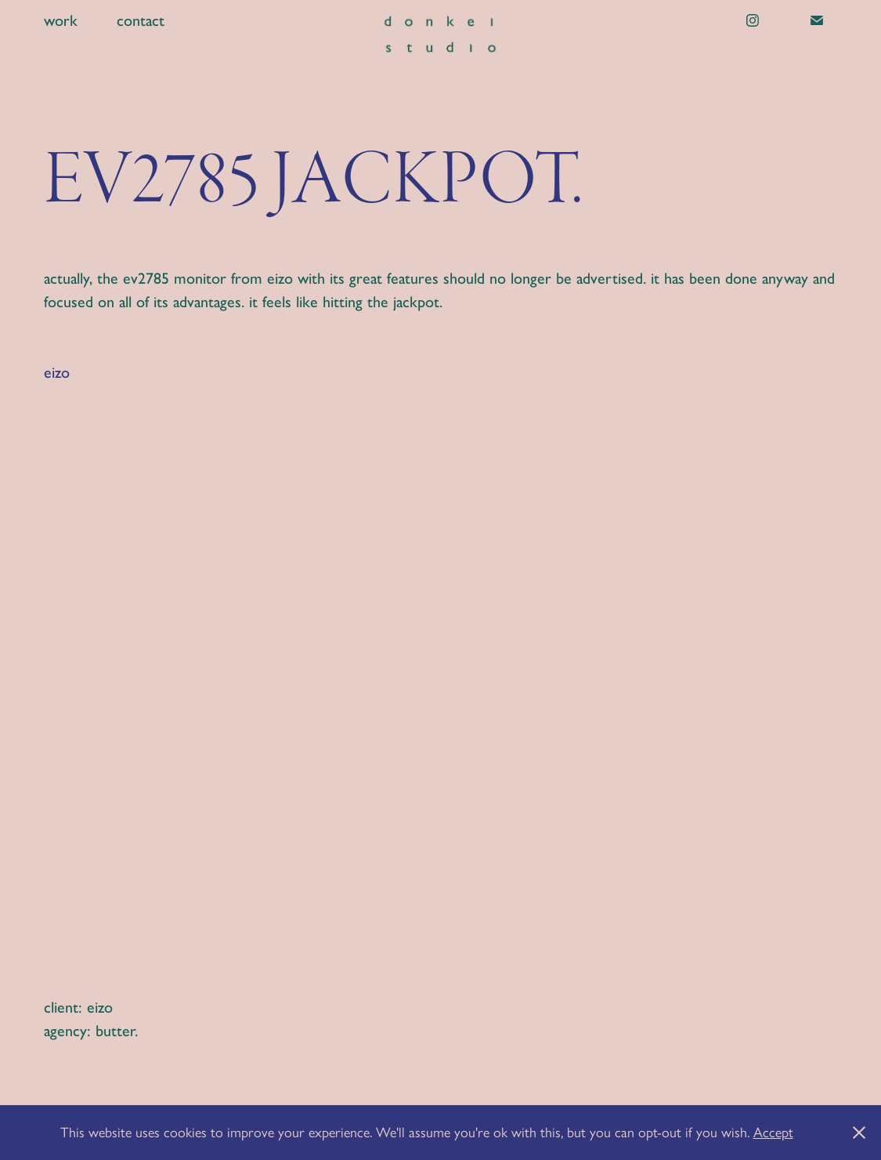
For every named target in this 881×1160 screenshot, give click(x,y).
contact (140, 20)
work (61, 20)
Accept (773, 1132)
